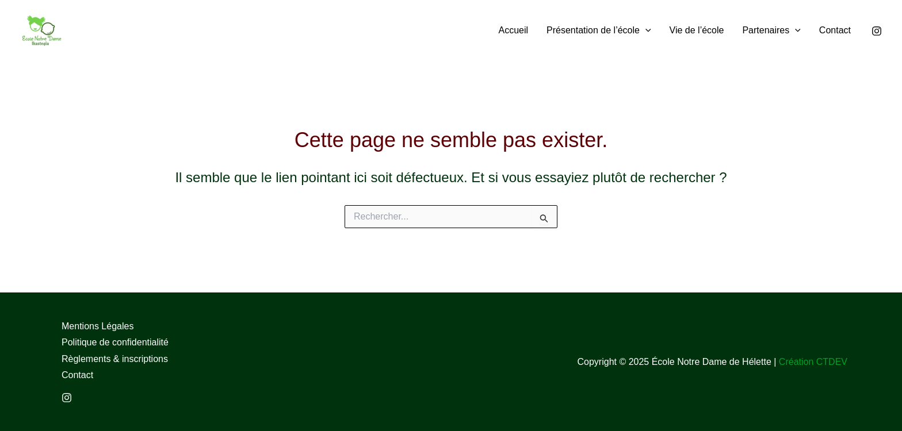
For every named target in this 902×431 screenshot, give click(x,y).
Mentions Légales (97, 326)
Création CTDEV (813, 362)
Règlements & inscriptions (115, 359)
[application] (645, 30)
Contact (77, 375)
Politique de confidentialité (115, 342)
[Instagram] (877, 31)
